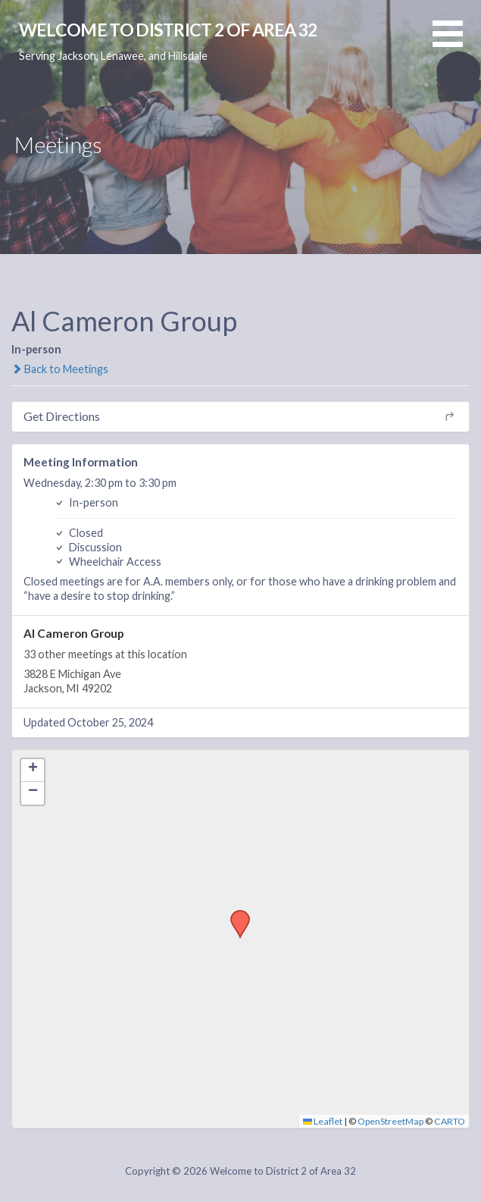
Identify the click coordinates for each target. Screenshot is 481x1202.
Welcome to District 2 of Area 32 (168, 29)
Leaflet (322, 1121)
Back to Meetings (59, 368)
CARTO (449, 1121)
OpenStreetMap (390, 1121)
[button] (457, 43)
